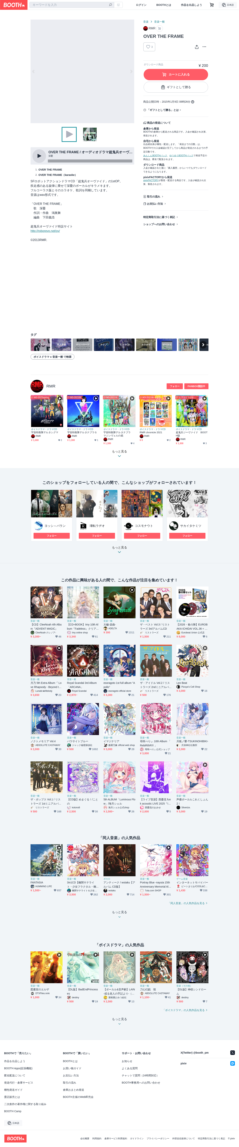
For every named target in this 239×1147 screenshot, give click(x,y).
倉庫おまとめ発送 (73, 1089)
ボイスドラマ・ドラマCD (44, 429)
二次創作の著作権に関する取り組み (25, 1104)
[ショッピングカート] (212, 5)
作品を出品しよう (191, 5)
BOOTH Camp (12, 1111)
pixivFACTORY (150, 180)
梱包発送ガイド (13, 1089)
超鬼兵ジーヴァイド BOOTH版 (192, 434)
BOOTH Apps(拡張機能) (18, 1068)
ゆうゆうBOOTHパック (181, 155)
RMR (50, 386)
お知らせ (127, 1061)
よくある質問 (130, 1068)
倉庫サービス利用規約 (115, 1138)
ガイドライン (137, 1138)
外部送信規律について (183, 1138)
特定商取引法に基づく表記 (159, 217)
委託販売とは (12, 1096)
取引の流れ (153, 196)
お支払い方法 (155, 203)
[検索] (110, 5)
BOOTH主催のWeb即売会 (78, 1096)
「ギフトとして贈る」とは (163, 109)
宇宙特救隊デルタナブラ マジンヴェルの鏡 (118, 434)
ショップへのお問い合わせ (159, 224)
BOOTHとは (163, 5)
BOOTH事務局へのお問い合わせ (141, 1082)
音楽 (146, 21)
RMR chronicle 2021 (151, 432)
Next (131, 71)
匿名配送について (14, 1075)
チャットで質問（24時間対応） (140, 1075)
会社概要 (84, 1138)
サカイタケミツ (190, 525)
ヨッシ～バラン (55, 525)
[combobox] (71, 5)
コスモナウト (144, 525)
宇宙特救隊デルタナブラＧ (82, 432)
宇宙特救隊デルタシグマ (44, 432)
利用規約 (96, 1138)
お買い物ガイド (72, 1068)
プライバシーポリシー (158, 1138)
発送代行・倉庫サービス (18, 1082)
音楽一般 (159, 21)
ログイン (141, 5)
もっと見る (119, 551)
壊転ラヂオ (97, 525)
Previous (34, 71)
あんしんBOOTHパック (155, 155)
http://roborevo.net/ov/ (45, 231)
